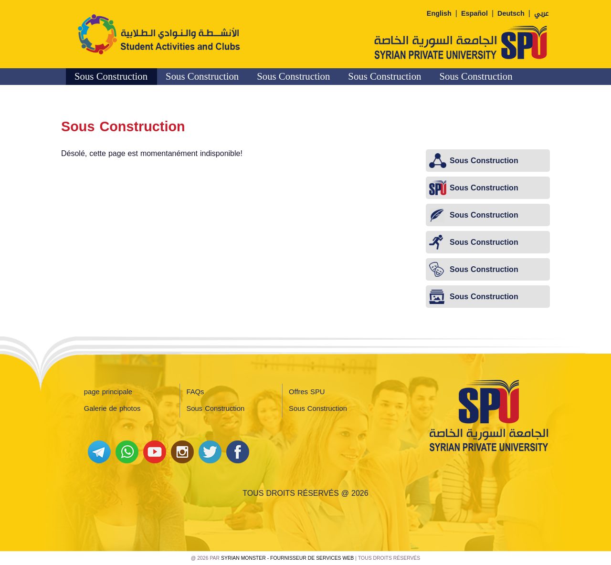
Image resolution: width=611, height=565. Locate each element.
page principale (108, 391)
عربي (541, 13)
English (439, 13)
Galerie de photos (112, 408)
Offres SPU (307, 391)
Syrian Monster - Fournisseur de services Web (287, 558)
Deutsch (511, 13)
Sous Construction (110, 76)
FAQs (195, 391)
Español (474, 13)
